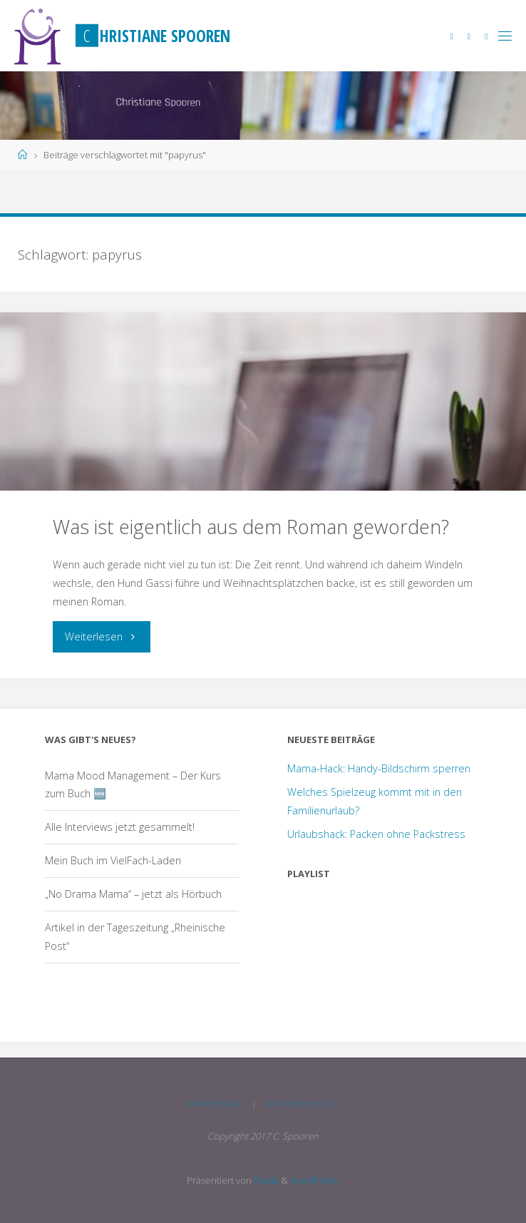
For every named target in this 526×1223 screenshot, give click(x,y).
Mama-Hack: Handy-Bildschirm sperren (378, 768)
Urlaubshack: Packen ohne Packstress (376, 834)
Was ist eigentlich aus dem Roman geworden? (251, 526)
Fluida (265, 1180)
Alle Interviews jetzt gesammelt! (120, 827)
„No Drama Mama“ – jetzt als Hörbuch (133, 894)
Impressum (215, 1103)
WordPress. (314, 1180)
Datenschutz (302, 1103)
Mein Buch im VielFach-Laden (113, 860)
